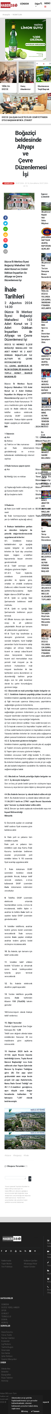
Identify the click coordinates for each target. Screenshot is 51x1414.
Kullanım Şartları (30, 1261)
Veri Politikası (6, 1267)
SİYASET (5, 1313)
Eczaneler (5, 1341)
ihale (30, 405)
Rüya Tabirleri (7, 1378)
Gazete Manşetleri (9, 1359)
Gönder (30, 1179)
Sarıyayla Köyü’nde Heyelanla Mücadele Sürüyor (45, 619)
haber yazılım (5, 1408)
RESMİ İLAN (17, 15)
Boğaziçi (26, 316)
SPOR (3, 1310)
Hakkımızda (6, 1261)
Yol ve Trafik (6, 1335)
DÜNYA (4, 1319)
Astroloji (4, 1381)
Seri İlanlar (5, 1353)
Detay (24, 1411)
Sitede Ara (5, 1369)
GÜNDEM (24, 3)
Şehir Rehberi (7, 1356)
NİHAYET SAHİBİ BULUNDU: (46, 455)
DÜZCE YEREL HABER (10, 1307)
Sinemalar (5, 1350)
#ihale (26, 1155)
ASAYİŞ (4, 1322)
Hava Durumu (7, 1332)
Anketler (4, 1372)
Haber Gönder (29, 1267)
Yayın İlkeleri (6, 1264)
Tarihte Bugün (7, 1347)
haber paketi (5, 1405)
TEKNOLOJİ (6, 1316)
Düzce (10, 312)
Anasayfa (6, 15)
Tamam (35, 1411)
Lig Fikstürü (6, 1344)
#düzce (8, 1155)
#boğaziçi (17, 1155)
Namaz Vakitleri (8, 1338)
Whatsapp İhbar (30, 1264)
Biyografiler (6, 1375)
